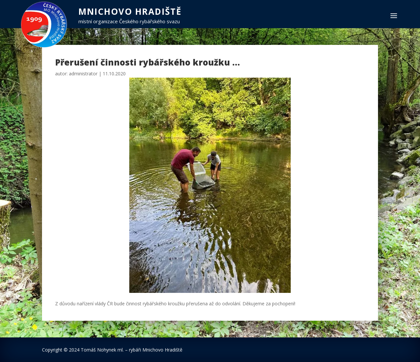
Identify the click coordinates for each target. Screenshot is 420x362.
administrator (83, 73)
